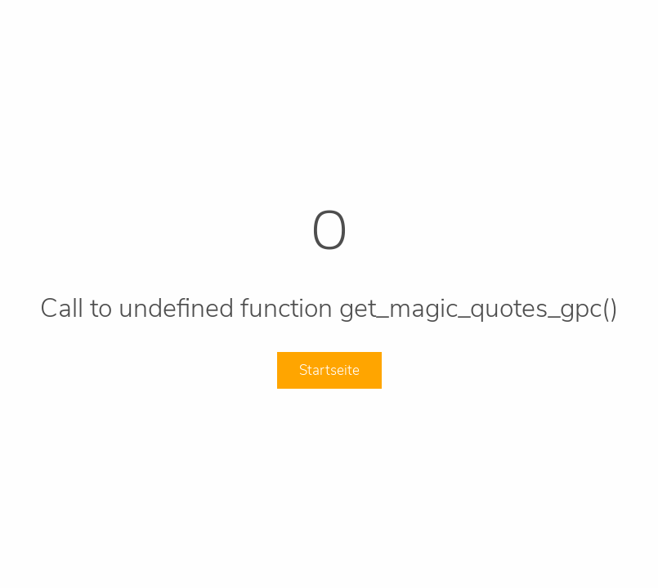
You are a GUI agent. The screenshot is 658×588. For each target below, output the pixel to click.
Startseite (329, 370)
